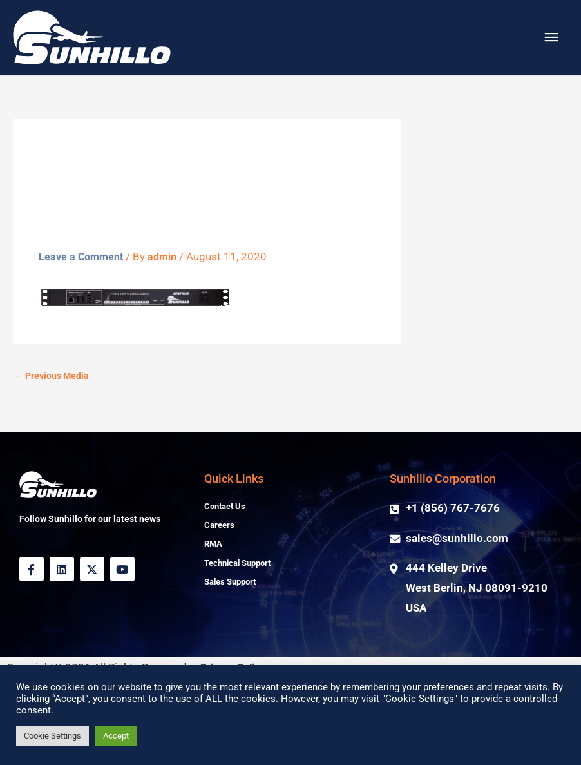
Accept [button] (116, 736)
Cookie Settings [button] (52, 736)
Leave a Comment (83, 319)
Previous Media (54, 438)
